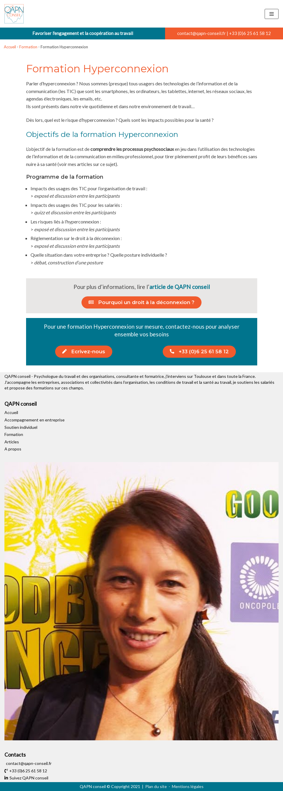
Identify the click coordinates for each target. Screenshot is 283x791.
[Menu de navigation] (272, 14)
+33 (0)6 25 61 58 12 (250, 33)
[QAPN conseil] (14, 13)
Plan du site (156, 786)
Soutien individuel (20, 427)
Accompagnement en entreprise (34, 419)
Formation (28, 46)
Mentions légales (188, 786)
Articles (11, 441)
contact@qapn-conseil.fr (201, 33)
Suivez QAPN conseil (26, 777)
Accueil (10, 46)
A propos (12, 448)
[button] (141, 302)
